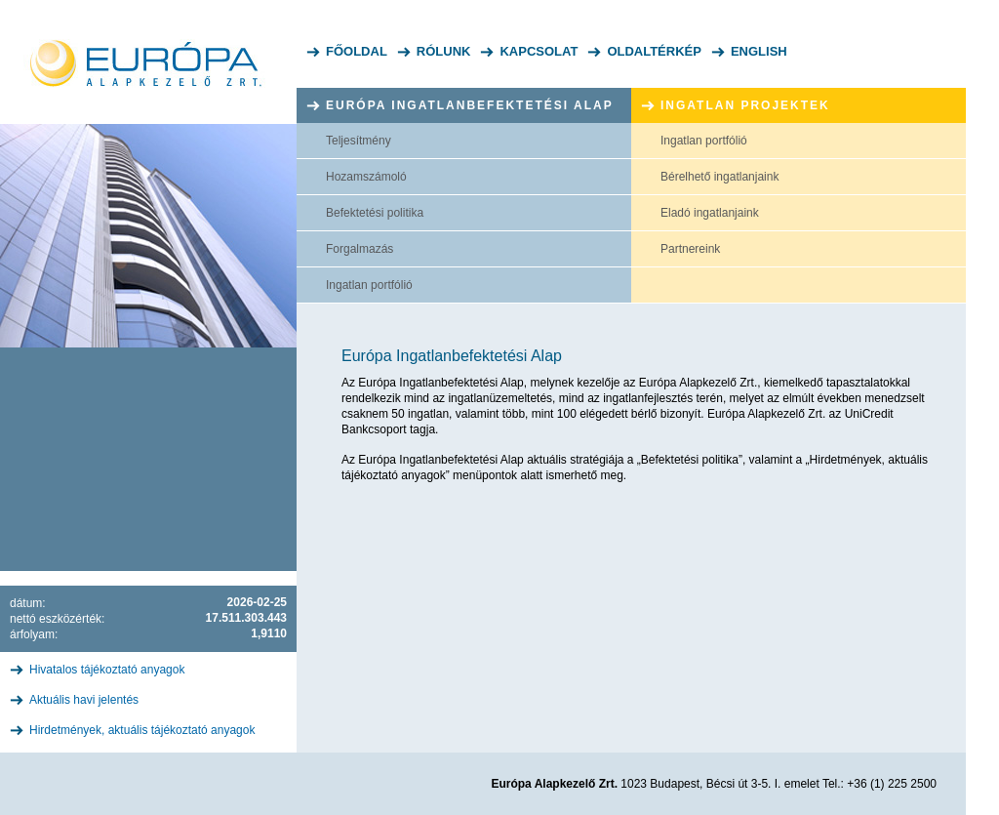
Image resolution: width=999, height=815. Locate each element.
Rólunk (444, 51)
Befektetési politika (374, 213)
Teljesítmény (358, 140)
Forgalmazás (359, 249)
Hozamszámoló (366, 176)
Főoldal (356, 51)
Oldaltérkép (654, 51)
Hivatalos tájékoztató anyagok (106, 669)
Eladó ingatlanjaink (709, 213)
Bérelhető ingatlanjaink (719, 176)
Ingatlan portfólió (369, 285)
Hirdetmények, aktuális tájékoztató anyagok (142, 730)
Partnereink (690, 249)
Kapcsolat (539, 51)
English (759, 51)
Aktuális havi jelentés (84, 700)
